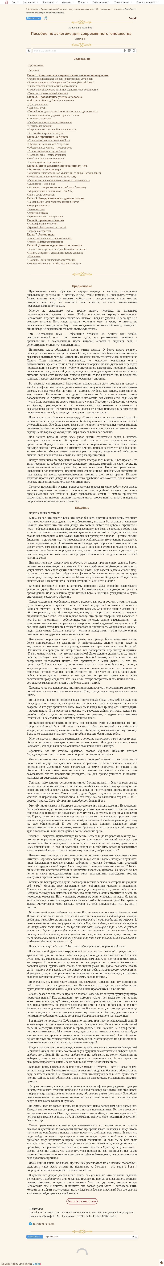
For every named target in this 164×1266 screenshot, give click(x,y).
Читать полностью (82, 1201)
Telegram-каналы (43, 1223)
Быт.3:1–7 (65, 941)
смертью (79, 754)
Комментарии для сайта (21, 1263)
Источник (81, 38)
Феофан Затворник (66, 356)
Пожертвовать (33, 18)
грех (134, 839)
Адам (30, 1008)
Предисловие (36, 65)
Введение (33, 70)
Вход (132, 18)
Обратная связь (52, 1237)
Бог (51, 919)
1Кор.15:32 (115, 1093)
